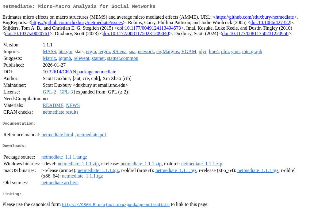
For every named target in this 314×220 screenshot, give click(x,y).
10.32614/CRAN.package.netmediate (79, 72)
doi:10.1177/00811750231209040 (136, 34)
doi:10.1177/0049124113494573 (149, 29)
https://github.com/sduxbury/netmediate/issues (77, 23)
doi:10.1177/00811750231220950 (255, 34)
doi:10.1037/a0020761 (27, 34)
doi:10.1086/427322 (270, 23)
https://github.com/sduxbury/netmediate (255, 18)
